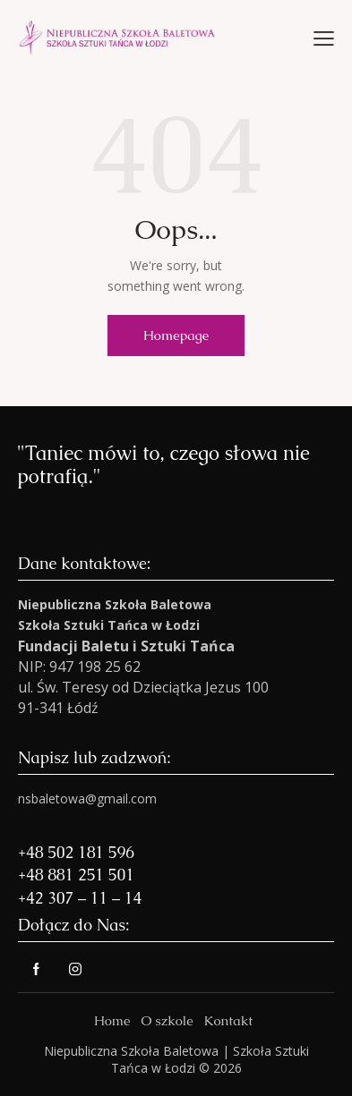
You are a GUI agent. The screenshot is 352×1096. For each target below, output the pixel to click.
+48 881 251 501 (76, 874)
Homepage (176, 335)
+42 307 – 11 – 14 (80, 898)
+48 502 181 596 (76, 852)
